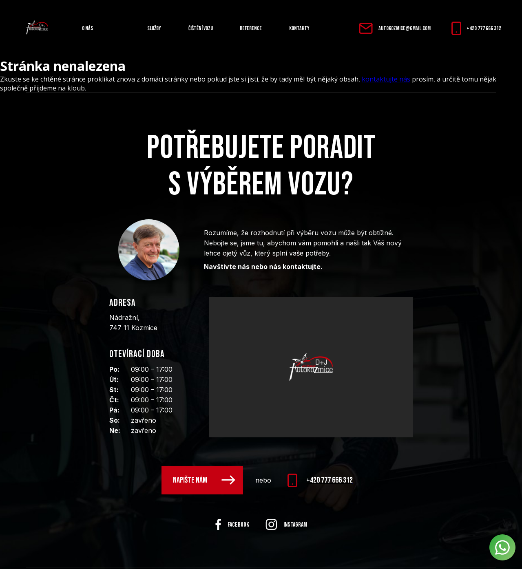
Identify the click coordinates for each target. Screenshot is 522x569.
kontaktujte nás (386, 79)
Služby (154, 28)
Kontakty (299, 28)
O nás (87, 28)
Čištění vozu (200, 28)
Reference (251, 28)
